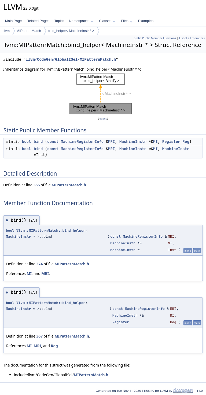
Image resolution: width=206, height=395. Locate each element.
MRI (111, 141)
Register (171, 141)
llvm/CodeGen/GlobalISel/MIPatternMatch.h (71, 59)
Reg (185, 141)
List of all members (192, 38)
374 (39, 263)
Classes (107, 21)
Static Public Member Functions (155, 38)
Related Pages (38, 21)
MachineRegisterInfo (82, 141)
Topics (59, 21)
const (52, 141)
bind (38, 141)
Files (127, 21)
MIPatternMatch (28, 31)
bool (26, 141)
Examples (145, 21)
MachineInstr (132, 141)
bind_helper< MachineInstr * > (71, 31)
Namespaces (81, 21)
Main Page (13, 21)
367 (39, 336)
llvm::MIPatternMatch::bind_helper (50, 230)
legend (103, 118)
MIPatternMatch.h (69, 184)
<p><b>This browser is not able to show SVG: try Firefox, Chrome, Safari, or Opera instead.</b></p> (103, 94)
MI (155, 141)
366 (36, 184)
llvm (6, 31)
